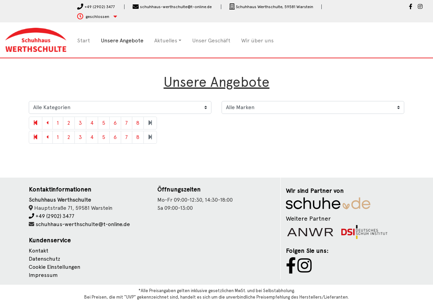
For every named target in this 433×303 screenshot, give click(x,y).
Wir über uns (257, 40)
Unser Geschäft (211, 40)
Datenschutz (44, 259)
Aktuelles (165, 40)
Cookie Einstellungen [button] (54, 267)
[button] (97, 16)
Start (83, 40)
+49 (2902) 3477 (51, 216)
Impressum (43, 275)
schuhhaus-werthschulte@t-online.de (83, 224)
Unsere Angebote (122, 40)
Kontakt (38, 250)
